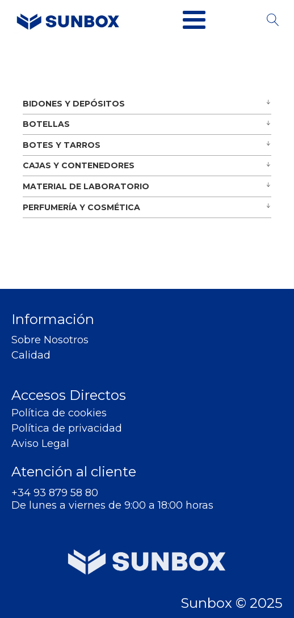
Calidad (31, 355)
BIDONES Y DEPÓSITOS (74, 104)
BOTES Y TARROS (61, 145)
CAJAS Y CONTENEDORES (79, 165)
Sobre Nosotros (50, 340)
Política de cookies (59, 413)
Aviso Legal (40, 444)
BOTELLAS (46, 124)
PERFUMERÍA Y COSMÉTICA (81, 207)
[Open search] (273, 20)
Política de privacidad (66, 428)
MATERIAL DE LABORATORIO (86, 186)
